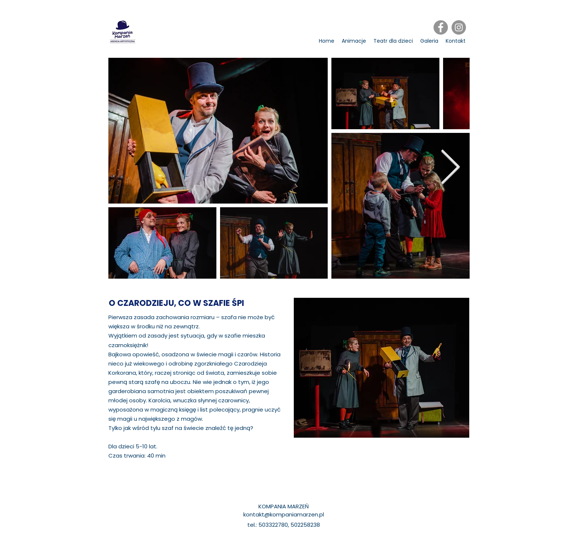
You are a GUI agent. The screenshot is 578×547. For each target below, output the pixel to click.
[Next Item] (450, 168)
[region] (381, 368)
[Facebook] (441, 27)
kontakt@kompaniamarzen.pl (283, 514)
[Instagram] (459, 27)
